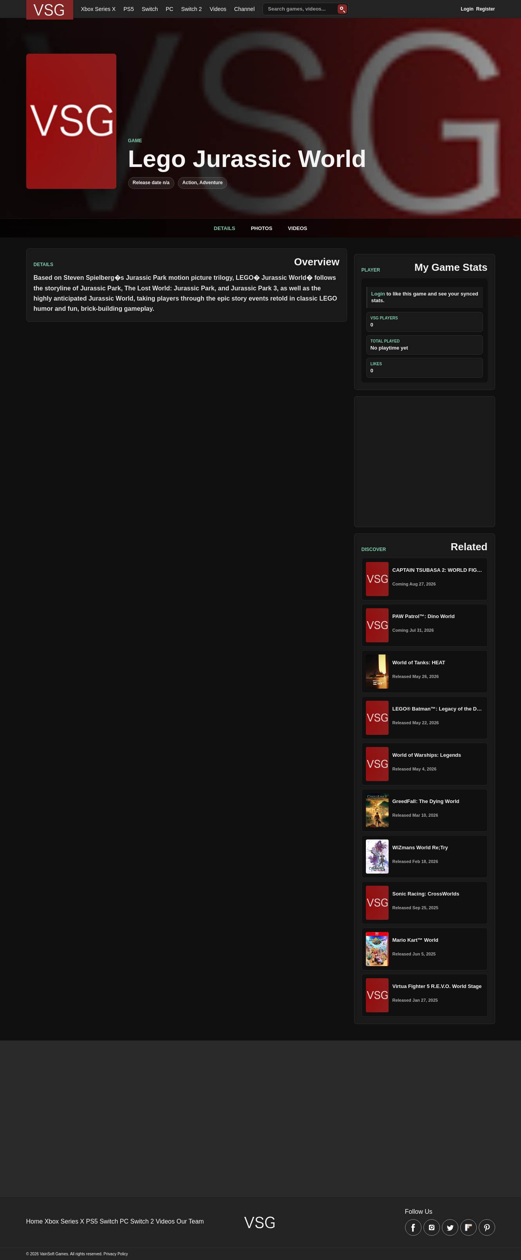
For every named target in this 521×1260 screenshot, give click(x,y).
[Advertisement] (425, 462)
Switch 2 (191, 9)
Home (34, 1221)
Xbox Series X (98, 9)
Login (467, 9)
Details (224, 228)
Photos (261, 228)
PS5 (128, 9)
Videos (218, 9)
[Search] (342, 9)
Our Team (190, 1221)
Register (485, 9)
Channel (244, 9)
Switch (150, 9)
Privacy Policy (115, 1254)
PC (169, 9)
